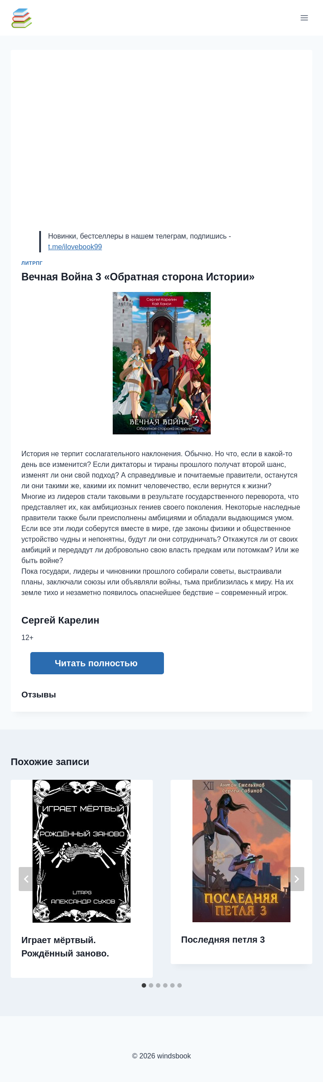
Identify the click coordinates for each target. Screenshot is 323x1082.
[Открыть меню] (304, 17)
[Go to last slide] (27, 879)
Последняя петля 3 (223, 939)
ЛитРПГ (32, 263)
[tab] (144, 985)
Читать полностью (96, 663)
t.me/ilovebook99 (75, 247)
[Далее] (296, 879)
